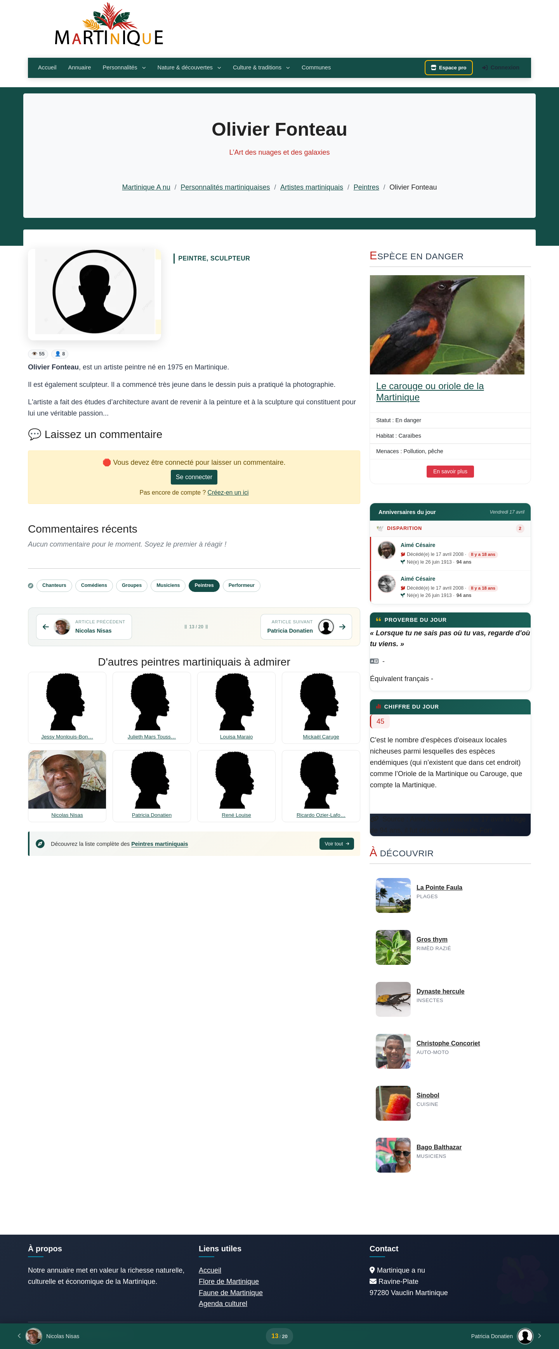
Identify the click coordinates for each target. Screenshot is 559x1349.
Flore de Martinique (229, 1281)
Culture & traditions (261, 67)
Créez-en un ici (228, 492)
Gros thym (432, 939)
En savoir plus (450, 471)
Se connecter (194, 477)
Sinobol (428, 1095)
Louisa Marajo (236, 737)
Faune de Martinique (231, 1293)
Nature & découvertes (189, 67)
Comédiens (94, 585)
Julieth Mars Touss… (152, 737)
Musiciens (168, 585)
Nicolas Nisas (67, 815)
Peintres (366, 187)
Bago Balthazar (439, 1147)
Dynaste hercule (441, 991)
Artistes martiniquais (311, 187)
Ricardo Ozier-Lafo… (321, 815)
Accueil (47, 67)
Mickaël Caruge (321, 737)
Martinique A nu (146, 187)
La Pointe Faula (439, 887)
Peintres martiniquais (159, 844)
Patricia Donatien (152, 815)
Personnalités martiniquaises (225, 187)
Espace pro (449, 68)
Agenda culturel (223, 1304)
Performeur (242, 585)
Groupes (132, 585)
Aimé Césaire (418, 545)
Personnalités (124, 67)
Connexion (500, 67)
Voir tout (337, 844)
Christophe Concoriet (448, 1043)
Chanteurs (54, 585)
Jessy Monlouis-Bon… (67, 737)
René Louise (236, 815)
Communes (316, 67)
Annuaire (79, 67)
